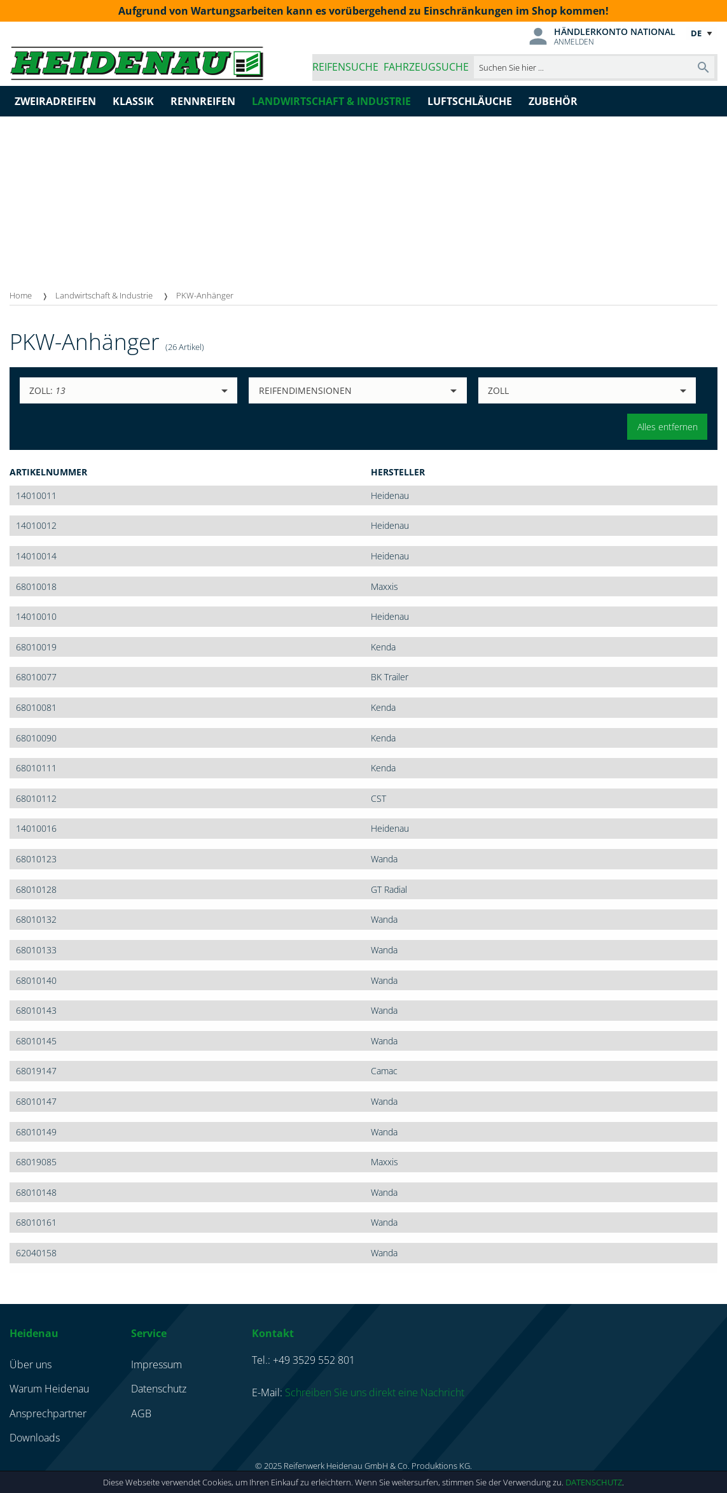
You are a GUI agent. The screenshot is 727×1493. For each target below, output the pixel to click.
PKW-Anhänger (204, 295)
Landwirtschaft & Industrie (104, 295)
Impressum (156, 1364)
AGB (141, 1413)
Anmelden (574, 41)
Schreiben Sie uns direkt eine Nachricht (374, 1392)
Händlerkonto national (614, 31)
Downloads (35, 1438)
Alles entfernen (667, 427)
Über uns (31, 1364)
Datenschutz (593, 1482)
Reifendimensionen (305, 390)
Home (21, 295)
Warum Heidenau (49, 1389)
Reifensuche (345, 67)
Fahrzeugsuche (426, 67)
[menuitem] (32, 295)
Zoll (498, 390)
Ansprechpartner (48, 1413)
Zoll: (47, 390)
